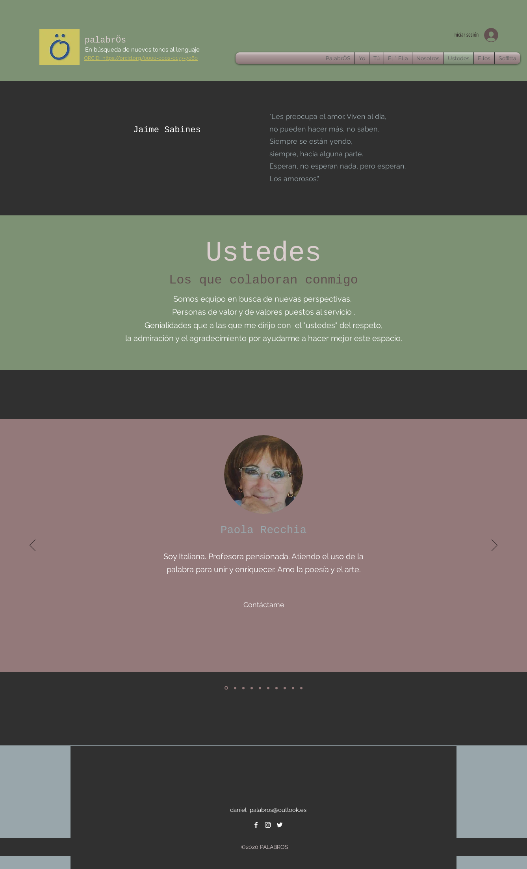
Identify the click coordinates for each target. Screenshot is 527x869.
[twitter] (280, 825)
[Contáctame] (263, 604)
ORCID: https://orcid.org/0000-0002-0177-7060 (141, 58)
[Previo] (32, 545)
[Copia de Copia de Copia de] (301, 688)
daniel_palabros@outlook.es (268, 809)
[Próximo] (494, 545)
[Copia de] (276, 688)
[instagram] (268, 825)
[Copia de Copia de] (293, 688)
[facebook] (256, 825)
